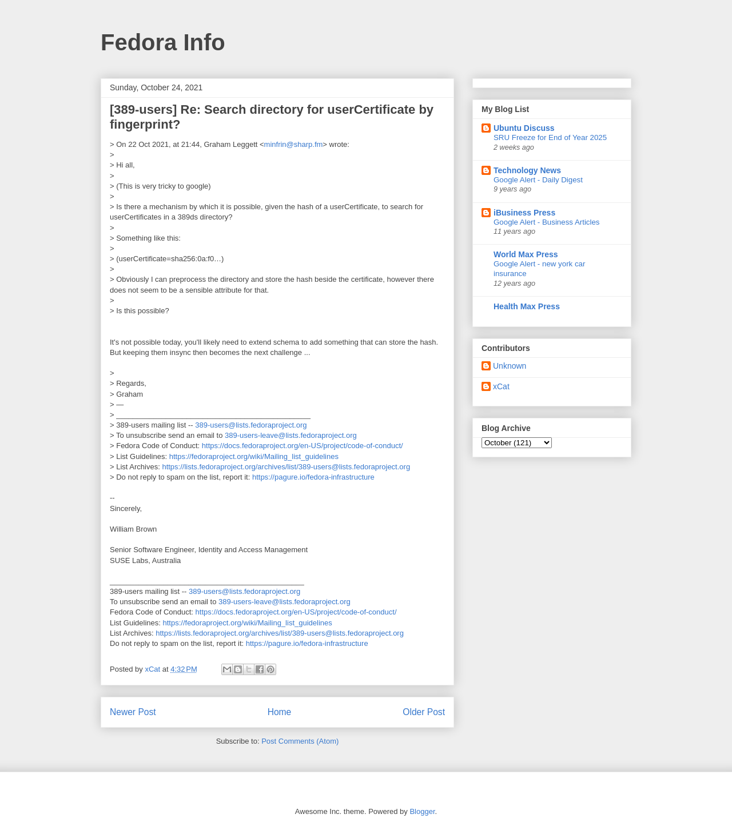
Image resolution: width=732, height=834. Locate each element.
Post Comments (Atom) (300, 741)
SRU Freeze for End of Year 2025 (550, 137)
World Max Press (526, 254)
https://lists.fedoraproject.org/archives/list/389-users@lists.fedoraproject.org (286, 466)
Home (280, 712)
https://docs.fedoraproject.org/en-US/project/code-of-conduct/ (302, 445)
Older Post (424, 712)
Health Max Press (527, 306)
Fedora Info (163, 42)
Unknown (509, 365)
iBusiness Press (524, 212)
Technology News (527, 170)
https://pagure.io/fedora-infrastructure (313, 477)
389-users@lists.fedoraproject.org (251, 425)
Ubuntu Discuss (524, 128)
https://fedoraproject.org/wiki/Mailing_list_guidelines (254, 456)
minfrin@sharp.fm (293, 144)
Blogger (422, 811)
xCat (501, 386)
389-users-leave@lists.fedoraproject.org (291, 435)
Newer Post (133, 712)
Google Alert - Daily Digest (538, 179)
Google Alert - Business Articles (547, 222)
